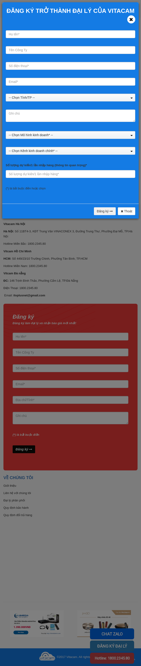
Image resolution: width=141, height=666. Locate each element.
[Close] (131, 19)
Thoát (126, 211)
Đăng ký (105, 211)
